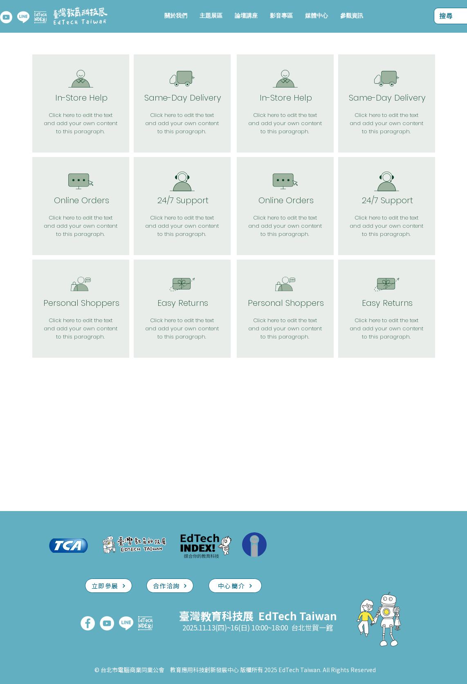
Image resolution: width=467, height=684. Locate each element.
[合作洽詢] (169, 586)
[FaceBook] (88, 623)
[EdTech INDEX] (40, 17)
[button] (211, 16)
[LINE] (23, 17)
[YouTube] (6, 17)
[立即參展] (108, 586)
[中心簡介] (235, 586)
